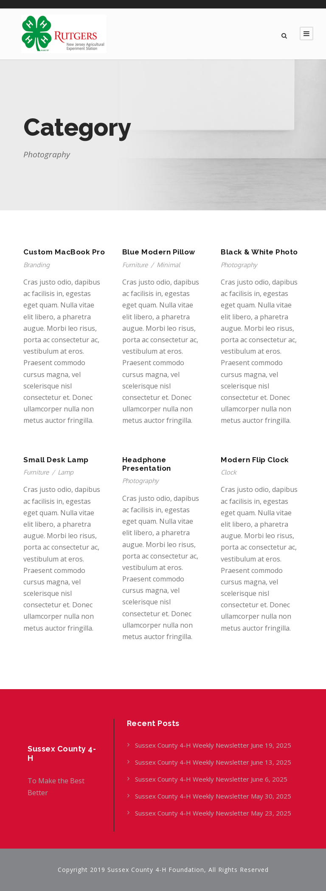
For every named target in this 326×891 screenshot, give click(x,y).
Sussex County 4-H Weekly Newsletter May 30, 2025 (213, 796)
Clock (228, 472)
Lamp (65, 472)
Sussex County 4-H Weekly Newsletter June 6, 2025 (212, 779)
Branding (36, 265)
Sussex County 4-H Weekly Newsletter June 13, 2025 (214, 762)
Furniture (135, 265)
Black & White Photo (259, 252)
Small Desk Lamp (56, 459)
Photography (239, 265)
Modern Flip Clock (255, 459)
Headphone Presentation (146, 463)
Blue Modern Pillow (158, 252)
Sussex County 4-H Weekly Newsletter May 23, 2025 (213, 813)
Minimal (168, 265)
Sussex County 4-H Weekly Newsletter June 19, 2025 (214, 745)
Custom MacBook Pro (64, 252)
